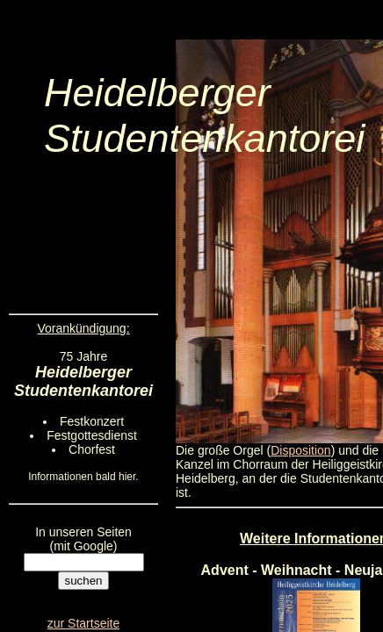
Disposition (300, 450)
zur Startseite (83, 623)
